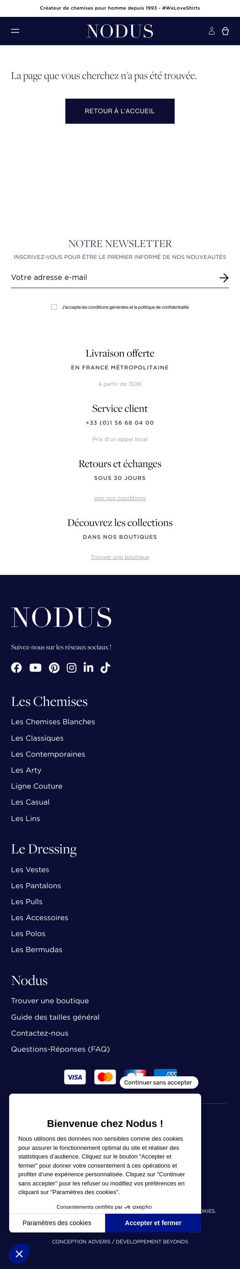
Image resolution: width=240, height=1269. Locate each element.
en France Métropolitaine (120, 367)
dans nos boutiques (120, 537)
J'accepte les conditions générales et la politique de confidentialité (120, 307)
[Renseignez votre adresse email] (111, 277)
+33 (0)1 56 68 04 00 (120, 423)
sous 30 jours (120, 478)
